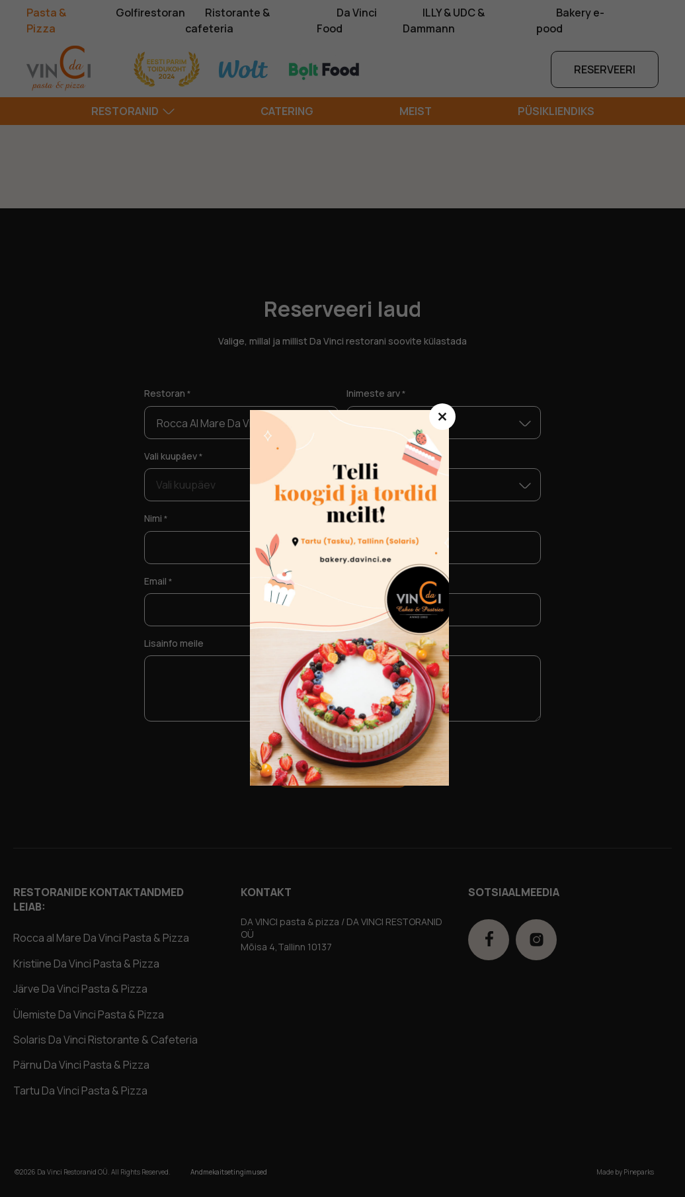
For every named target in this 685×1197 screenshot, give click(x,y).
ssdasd (356, 598)
